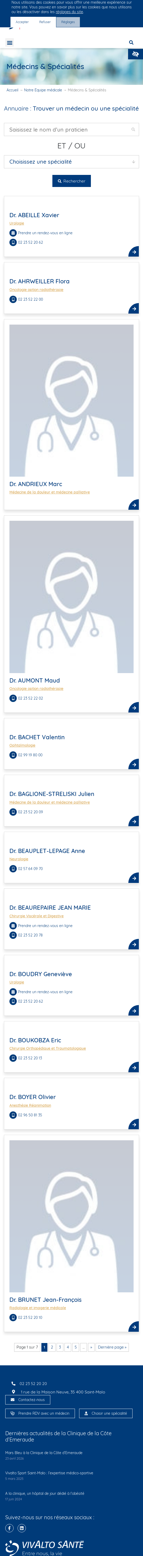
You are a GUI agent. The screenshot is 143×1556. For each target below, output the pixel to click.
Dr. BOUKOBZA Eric (35, 1040)
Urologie (16, 223)
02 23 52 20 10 (30, 1317)
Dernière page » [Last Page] (112, 1347)
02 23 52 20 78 (31, 935)
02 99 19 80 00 (30, 755)
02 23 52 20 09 (31, 812)
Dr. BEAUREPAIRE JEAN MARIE (50, 907)
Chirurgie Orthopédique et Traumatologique (47, 1048)
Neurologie (18, 859)
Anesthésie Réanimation (30, 1105)
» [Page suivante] (91, 1347)
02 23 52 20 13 (30, 1058)
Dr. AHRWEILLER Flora (39, 281)
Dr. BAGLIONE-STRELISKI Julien (51, 794)
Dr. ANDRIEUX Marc (35, 484)
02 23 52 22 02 (31, 698)
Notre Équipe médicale (43, 90)
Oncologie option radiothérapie (36, 289)
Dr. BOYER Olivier (32, 1097)
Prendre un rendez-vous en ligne (45, 233)
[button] (135, 54)
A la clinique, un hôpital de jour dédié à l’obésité (44, 1493)
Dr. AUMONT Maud (34, 680)
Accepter (22, 22)
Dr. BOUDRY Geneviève (40, 974)
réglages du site (69, 11)
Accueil (12, 90)
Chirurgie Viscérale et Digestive (36, 916)
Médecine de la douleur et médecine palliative (49, 492)
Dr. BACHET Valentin (37, 737)
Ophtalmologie (22, 745)
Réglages (68, 22)
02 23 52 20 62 (31, 242)
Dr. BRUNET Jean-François (45, 1299)
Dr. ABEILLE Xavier (34, 215)
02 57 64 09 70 (31, 868)
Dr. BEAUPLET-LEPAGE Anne (47, 851)
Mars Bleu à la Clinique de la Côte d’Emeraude (43, 1452)
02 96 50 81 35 (30, 1115)
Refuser (45, 22)
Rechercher (71, 181)
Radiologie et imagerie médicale (37, 1307)
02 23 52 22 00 (31, 299)
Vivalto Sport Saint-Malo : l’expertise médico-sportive (49, 1473)
